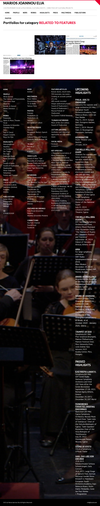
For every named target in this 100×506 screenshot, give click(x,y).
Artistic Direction (9, 108)
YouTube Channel (33, 223)
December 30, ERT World (85, 399)
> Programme (81, 494)
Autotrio (30, 130)
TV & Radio (31, 103)
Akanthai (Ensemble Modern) (37, 215)
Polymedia (7, 118)
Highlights (45, 13)
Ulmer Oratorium (9, 170)
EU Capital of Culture (34, 123)
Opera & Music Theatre (11, 120)
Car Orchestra (8, 149)
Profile (16, 13)
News (25, 13)
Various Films (32, 106)
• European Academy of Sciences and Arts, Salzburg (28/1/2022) (61, 195)
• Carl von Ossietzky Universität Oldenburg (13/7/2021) (59, 207)
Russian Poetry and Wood (36, 163)
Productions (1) (32, 115)
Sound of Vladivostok (11, 166)
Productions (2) (32, 118)
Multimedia (66, 13)
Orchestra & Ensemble (11, 125)
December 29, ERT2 (83, 396)
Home (7, 13)
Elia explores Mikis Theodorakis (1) (34, 188)
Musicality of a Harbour (35, 161)
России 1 (30, 146)
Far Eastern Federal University (61, 115)
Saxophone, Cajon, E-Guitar (37, 165)
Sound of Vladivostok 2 (59, 108)
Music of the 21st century (60, 123)
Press (55, 13)
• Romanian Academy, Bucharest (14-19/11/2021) (60, 202)
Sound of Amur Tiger (34, 158)
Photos (8, 18)
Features (6, 189)
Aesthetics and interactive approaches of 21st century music (61, 134)
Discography (7, 201)
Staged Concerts (9, 135)
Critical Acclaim (8, 182)
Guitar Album (8, 199)
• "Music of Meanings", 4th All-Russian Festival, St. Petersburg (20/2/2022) (62, 188)
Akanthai (6, 147)
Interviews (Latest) (9, 185)
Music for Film (8, 137)
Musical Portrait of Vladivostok (57, 112)
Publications (80, 13)
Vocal (5, 123)
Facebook (30, 227)
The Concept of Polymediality (14, 99)
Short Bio (6, 104)
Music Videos (32, 99)
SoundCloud (31, 225)
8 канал (30, 151)
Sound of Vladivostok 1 (59, 106)
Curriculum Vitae (9, 101)
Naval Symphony (9, 158)
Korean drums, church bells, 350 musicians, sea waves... (61, 93)
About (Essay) (8, 96)
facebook (54, 144)
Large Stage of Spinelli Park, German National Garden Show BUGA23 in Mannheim (85, 475)
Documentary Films (34, 101)
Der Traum (7, 151)
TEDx (5, 111)
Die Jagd (6, 154)
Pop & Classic (8, 132)
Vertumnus (7, 173)
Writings (6, 206)
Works (33, 13)
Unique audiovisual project (60, 103)
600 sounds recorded (58, 101)
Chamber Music (8, 127)
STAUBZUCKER (8, 213)
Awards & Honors (9, 106)
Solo (5, 130)
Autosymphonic (8, 144)
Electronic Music (9, 156)
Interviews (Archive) (10, 187)
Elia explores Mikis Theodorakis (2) (34, 193)
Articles (6, 192)
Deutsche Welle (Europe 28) (37, 139)
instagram (55, 146)
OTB (28, 149)
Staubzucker (7, 168)
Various (30, 120)
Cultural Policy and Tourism (37, 137)
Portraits (30, 113)
